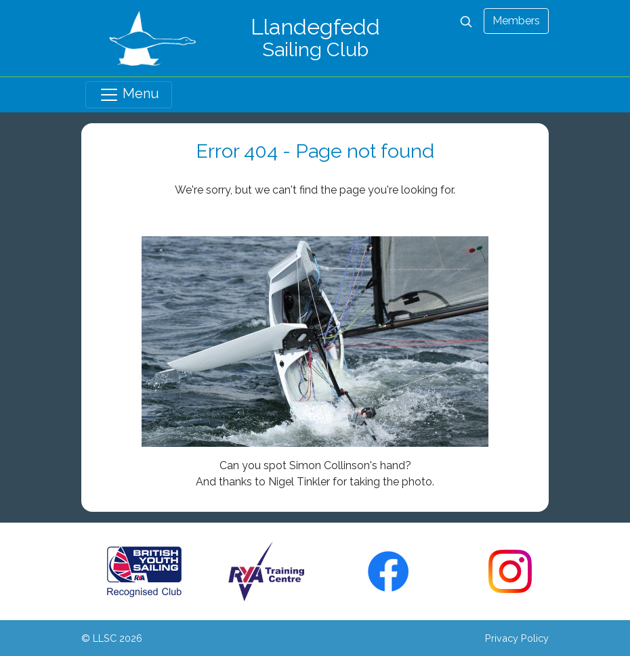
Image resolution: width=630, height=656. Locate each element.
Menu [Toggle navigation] (129, 95)
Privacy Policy (517, 638)
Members (516, 20)
